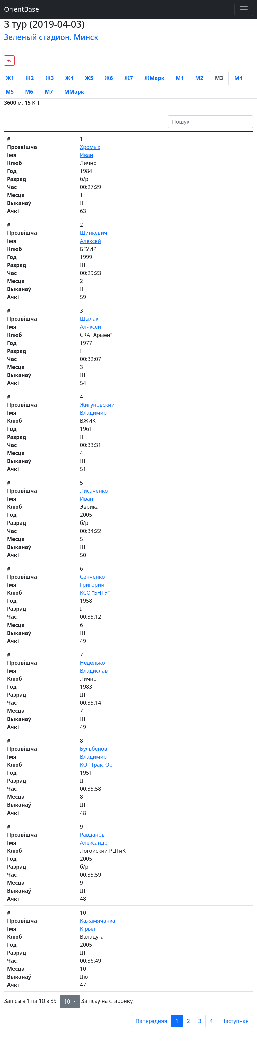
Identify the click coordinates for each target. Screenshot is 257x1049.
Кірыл (87, 928)
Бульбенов (93, 748)
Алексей (90, 241)
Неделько (92, 662)
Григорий (92, 584)
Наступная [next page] (235, 1021)
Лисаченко (94, 490)
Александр (94, 842)
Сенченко (92, 576)
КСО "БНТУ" (95, 592)
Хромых (90, 147)
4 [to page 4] (211, 1021)
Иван (86, 155)
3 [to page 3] (199, 1021)
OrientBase (21, 9)
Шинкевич (93, 232)
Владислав (94, 670)
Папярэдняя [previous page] (151, 1021)
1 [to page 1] (176, 1021)
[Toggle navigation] (243, 9)
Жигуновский (97, 404)
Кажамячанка (97, 920)
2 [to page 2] (188, 1021)
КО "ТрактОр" (97, 764)
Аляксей (90, 326)
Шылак (89, 318)
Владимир (93, 412)
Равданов (92, 834)
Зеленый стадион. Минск (51, 37)
